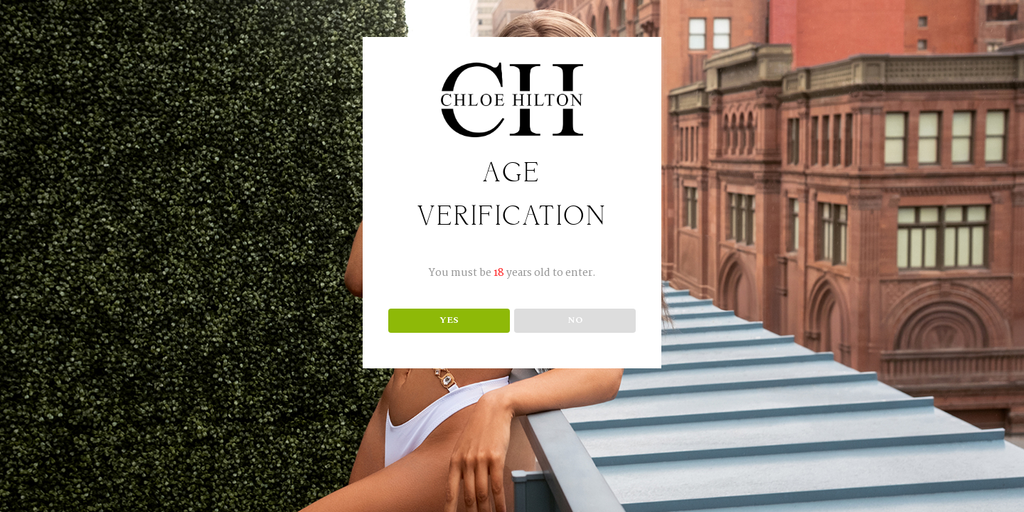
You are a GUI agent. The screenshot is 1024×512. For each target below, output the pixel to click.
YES (449, 320)
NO (575, 320)
